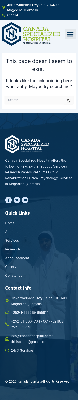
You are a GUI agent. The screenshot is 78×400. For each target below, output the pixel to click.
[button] (70, 34)
